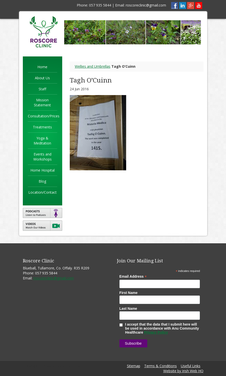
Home (42, 66)
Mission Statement (42, 102)
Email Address (133, 276)
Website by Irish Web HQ (183, 370)
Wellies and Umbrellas (92, 66)
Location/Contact (42, 192)
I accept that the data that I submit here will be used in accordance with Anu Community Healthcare (159, 328)
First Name (128, 293)
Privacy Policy (156, 332)
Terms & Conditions (160, 365)
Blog (42, 181)
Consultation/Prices (43, 116)
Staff (42, 89)
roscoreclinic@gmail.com (146, 5)
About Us (42, 78)
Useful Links (190, 365)
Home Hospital (42, 170)
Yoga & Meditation (42, 140)
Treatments (42, 127)
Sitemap (133, 365)
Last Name (128, 309)
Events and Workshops (42, 157)
